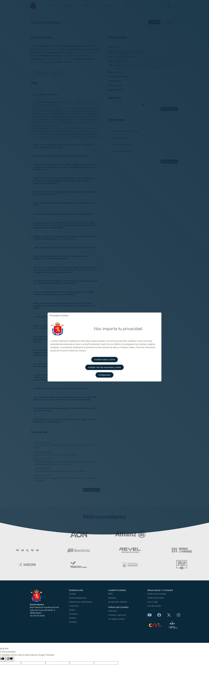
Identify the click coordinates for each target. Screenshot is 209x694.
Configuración (104, 374)
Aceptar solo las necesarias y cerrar (104, 366)
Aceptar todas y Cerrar (104, 359)
